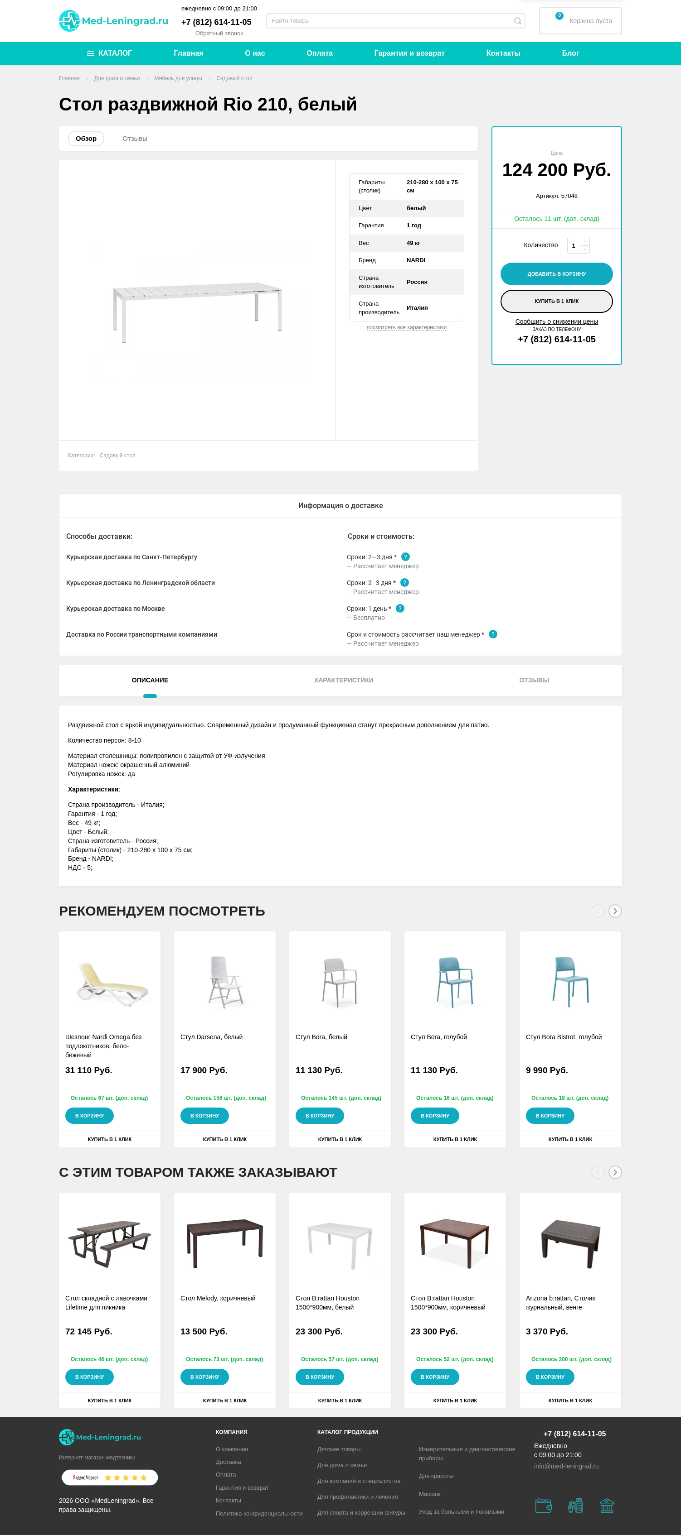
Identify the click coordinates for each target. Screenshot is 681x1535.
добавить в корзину (557, 274)
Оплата (319, 53)
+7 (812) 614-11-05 (216, 22)
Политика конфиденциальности (259, 1513)
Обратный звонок (219, 33)
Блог (570, 53)
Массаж (429, 1494)
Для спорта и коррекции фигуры (361, 1512)
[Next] (615, 911)
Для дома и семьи (342, 1465)
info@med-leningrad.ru (566, 1466)
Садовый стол (118, 455)
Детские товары (338, 1449)
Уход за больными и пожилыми (461, 1511)
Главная (189, 53)
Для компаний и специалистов (359, 1480)
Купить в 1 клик (557, 301)
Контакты (503, 53)
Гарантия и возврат (410, 53)
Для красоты (436, 1476)
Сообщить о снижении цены (557, 321)
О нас (255, 53)
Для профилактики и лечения (357, 1496)
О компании (232, 1449)
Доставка (228, 1461)
